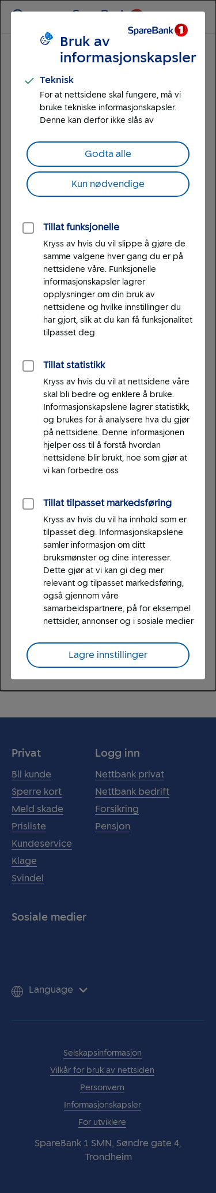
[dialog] (108, 345)
